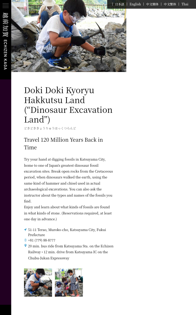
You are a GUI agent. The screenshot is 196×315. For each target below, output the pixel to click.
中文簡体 (152, 4)
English (135, 4)
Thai (184, 4)
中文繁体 (170, 4)
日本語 (119, 4)
